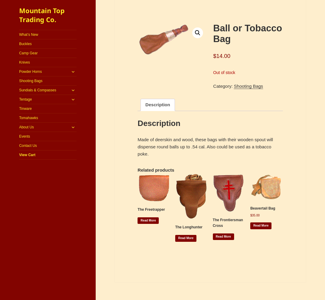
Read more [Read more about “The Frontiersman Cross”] (223, 236)
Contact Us (28, 146)
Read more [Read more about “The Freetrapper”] (148, 220)
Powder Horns (30, 72)
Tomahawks (28, 118)
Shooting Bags (30, 81)
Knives (24, 62)
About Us (26, 127)
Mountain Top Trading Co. (42, 15)
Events (24, 136)
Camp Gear (28, 53)
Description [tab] (157, 104)
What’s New (28, 35)
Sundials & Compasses (37, 90)
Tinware (25, 109)
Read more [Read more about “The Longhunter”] (185, 238)
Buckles (25, 44)
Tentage (25, 99)
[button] (197, 32)
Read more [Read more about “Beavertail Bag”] (260, 225)
